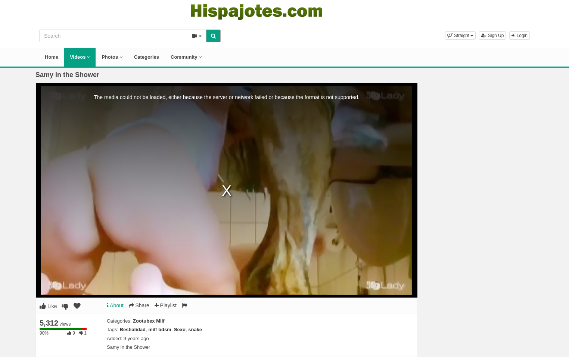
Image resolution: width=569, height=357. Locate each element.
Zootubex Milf (149, 321)
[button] (460, 35)
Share (139, 305)
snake (195, 329)
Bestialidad (133, 329)
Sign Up (492, 35)
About (115, 305)
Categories (146, 57)
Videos (80, 57)
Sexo (180, 329)
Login (520, 35)
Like (48, 306)
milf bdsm (159, 329)
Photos (112, 57)
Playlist (166, 305)
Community (186, 57)
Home (51, 57)
